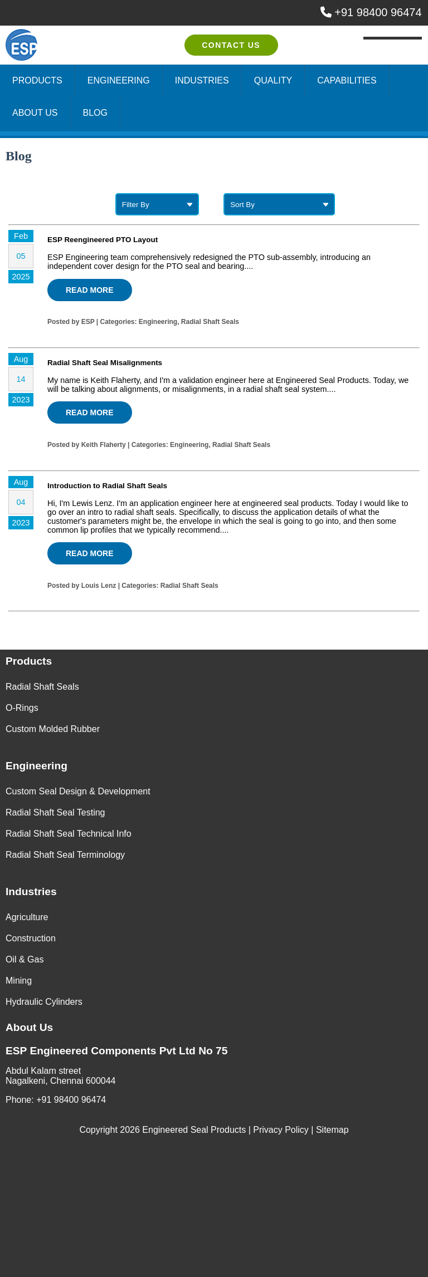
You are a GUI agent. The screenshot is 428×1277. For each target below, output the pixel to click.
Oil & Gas (24, 959)
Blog (95, 112)
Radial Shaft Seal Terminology (65, 854)
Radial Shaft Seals (42, 686)
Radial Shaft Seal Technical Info (69, 833)
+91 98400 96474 (371, 12)
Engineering (118, 80)
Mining (19, 980)
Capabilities (346, 80)
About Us (35, 112)
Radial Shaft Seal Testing (55, 812)
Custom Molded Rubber (53, 729)
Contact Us (231, 45)
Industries (202, 80)
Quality (273, 80)
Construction (31, 938)
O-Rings (22, 708)
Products (37, 80)
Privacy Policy (281, 1129)
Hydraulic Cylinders (44, 1001)
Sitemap (332, 1129)
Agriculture (27, 917)
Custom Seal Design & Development (78, 791)
